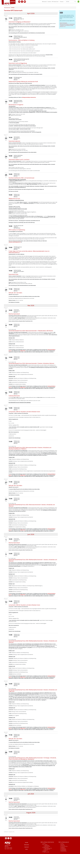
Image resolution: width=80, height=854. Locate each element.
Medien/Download (46, 847)
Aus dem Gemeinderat (64, 846)
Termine (44, 843)
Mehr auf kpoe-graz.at (64, 842)
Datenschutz (26, 844)
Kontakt (49, 1)
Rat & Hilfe (62, 844)
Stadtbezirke (63, 847)
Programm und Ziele (46, 851)
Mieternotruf (63, 845)
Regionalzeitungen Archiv (48, 848)
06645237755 (22, 350)
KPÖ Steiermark (55, 1)
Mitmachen (44, 1)
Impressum (26, 847)
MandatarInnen (63, 848)
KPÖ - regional (45, 844)
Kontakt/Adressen (63, 849)
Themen (62, 1)
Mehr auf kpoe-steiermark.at (47, 842)
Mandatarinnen (47, 845)
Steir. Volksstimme (47, 849)
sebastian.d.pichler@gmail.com (15, 242)
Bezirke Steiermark (47, 846)
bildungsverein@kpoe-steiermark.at (29, 97)
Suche (26, 849)
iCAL (61, 12)
